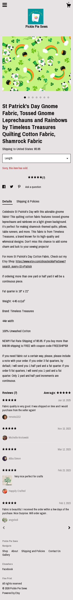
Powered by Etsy (11, 593)
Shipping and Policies (33, 551)
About (14, 551)
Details (7, 201)
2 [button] (29, 97)
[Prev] (3, 528)
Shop (5, 551)
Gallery (6, 555)
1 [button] (25, 97)
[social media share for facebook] (4, 187)
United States (25, 149)
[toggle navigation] (4, 5)
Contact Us (54, 551)
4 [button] (37, 97)
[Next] (69, 528)
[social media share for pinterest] (19, 187)
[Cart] (68, 6)
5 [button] (40, 97)
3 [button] (33, 97)
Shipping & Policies (28, 201)
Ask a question (33, 187)
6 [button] (44, 97)
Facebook (7, 569)
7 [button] (48, 97)
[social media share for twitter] (12, 187)
